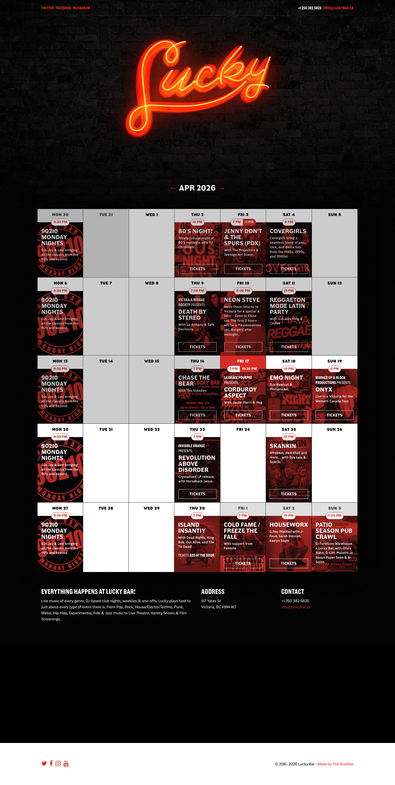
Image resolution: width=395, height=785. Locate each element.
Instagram (81, 8)
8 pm (289, 222)
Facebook (63, 8)
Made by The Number (335, 764)
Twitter (47, 8)
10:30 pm (249, 369)
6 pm (335, 369)
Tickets (197, 268)
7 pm (237, 222)
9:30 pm (60, 222)
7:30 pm (197, 291)
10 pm (197, 222)
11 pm (249, 222)
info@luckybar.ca (338, 8)
